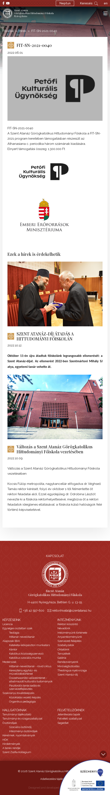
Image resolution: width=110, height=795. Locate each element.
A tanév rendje (11, 748)
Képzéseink (11, 620)
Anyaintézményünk (69, 636)
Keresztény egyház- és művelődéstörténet (23, 672)
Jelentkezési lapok (68, 714)
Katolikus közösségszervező (26, 653)
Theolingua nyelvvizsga (72, 670)
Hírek (22, 31)
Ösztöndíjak (9, 722)
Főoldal (8, 31)
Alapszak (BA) (11, 641)
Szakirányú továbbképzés (18, 693)
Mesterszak (9, 661)
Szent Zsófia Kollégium (16, 752)
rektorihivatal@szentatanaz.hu (71, 610)
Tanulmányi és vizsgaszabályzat (22, 718)
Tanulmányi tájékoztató (16, 714)
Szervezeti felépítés (69, 641)
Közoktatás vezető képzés (25, 697)
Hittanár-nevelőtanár (22, 636)
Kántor (13, 649)
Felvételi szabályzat (69, 718)
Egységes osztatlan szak (17, 628)
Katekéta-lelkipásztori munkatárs (29, 645)
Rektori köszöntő (67, 624)
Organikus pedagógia (22, 701)
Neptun (65, 3)
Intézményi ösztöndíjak (23, 731)
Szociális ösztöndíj (20, 727)
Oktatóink (63, 649)
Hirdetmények (11, 743)
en (106, 3)
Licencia (7, 624)
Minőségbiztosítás (68, 666)
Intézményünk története (72, 632)
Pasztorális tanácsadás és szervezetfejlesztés (24, 687)
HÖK (5, 739)
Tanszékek (63, 653)
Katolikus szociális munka (25, 657)
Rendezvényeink (67, 661)
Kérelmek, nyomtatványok (18, 735)
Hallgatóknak (14, 710)
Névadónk (63, 628)
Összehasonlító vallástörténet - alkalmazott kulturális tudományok (31, 679)
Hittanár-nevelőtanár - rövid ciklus (30, 666)
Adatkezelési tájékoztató (55, 778)
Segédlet (62, 722)
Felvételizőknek (70, 710)
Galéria (61, 657)
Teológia (14, 632)
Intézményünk (69, 620)
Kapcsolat (55, 556)
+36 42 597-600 (33, 610)
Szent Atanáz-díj (67, 674)
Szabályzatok (65, 645)
